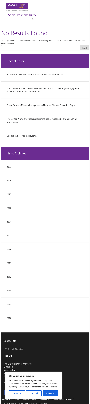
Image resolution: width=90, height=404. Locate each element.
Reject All (34, 393)
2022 (9, 208)
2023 (9, 194)
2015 (9, 304)
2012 (9, 318)
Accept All (50, 393)
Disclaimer (6, 399)
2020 (9, 235)
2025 (9, 166)
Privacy (17, 399)
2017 (9, 276)
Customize (16, 393)
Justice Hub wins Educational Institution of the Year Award (35, 74)
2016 (9, 290)
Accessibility (44, 399)
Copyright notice (29, 399)
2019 (9, 249)
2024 (9, 180)
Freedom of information (62, 399)
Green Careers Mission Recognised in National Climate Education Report (41, 105)
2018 (9, 263)
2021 (9, 221)
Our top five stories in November (22, 135)
